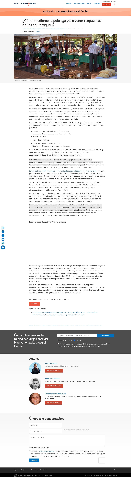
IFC (42, 475)
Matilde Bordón (28, 29)
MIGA (46, 475)
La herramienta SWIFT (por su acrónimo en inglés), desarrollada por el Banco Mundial (62, 171)
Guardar (34, 460)
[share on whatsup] (3, 243)
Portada (68, 4)
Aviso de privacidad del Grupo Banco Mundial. (85, 346)
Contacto (97, 4)
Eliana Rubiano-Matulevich (57, 29)
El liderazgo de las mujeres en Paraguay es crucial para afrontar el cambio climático (65, 312)
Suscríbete (34, 303)
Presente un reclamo (111, 470)
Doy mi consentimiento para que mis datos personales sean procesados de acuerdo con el (85, 345)
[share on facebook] (3, 231)
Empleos (40, 470)
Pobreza (77, 325)
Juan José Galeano (41, 29)
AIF (39, 475)
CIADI (50, 475)
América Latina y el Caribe (73, 12)
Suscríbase (105, 335)
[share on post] (3, 235)
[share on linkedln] (3, 239)
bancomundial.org (109, 1)
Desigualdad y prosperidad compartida (62, 325)
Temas (89, 4)
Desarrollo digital (44, 325)
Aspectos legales (18, 470)
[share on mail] (3, 228)
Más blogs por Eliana (53, 402)
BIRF (36, 475)
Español (32, 31)
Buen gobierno (33, 325)
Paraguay (83, 325)
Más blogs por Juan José (54, 386)
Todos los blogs (79, 4)
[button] (114, 4)
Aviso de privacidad (46, 451)
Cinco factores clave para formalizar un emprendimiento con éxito (59, 315)
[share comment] (3, 247)
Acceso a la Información (30, 470)
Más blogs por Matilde (53, 370)
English (38, 31)
